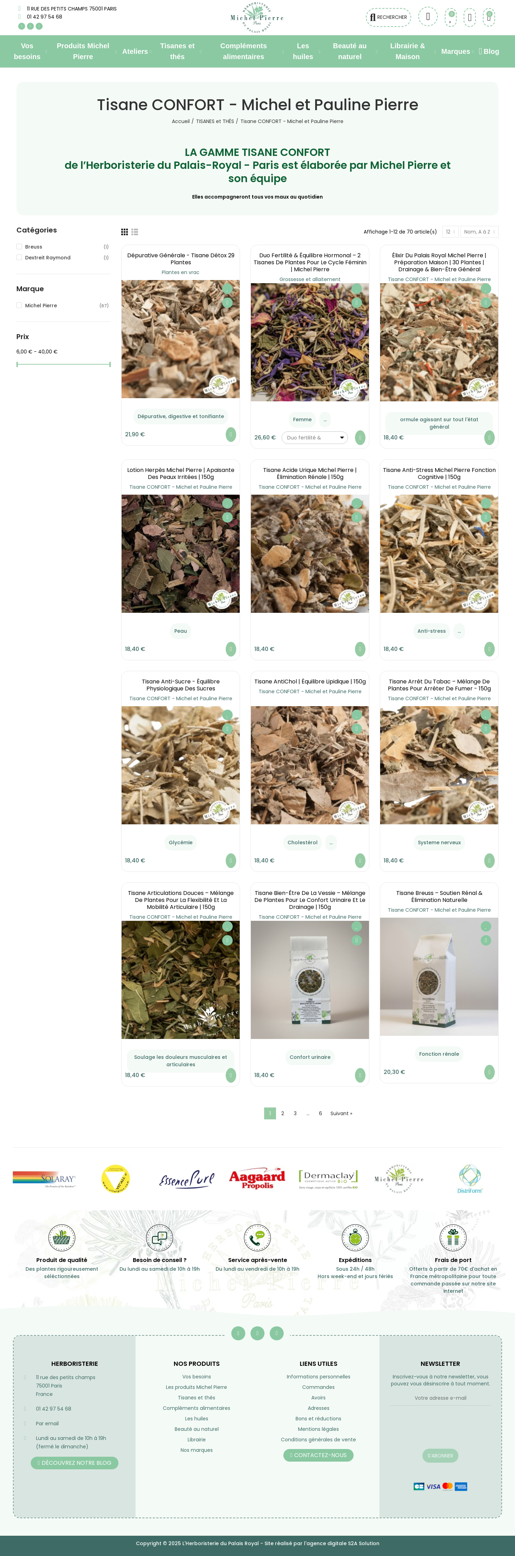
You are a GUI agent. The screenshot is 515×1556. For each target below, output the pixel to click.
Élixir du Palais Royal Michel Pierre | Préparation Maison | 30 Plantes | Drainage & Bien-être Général (439, 262)
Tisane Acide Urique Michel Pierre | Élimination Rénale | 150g (310, 473)
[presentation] (440, 1431)
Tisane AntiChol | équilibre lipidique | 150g (310, 681)
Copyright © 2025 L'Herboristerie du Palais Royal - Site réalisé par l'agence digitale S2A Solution (257, 1543)
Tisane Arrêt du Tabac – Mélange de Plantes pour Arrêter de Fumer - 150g (439, 685)
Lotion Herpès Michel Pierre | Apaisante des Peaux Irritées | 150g (180, 473)
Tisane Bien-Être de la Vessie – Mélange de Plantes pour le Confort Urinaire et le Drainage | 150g (309, 900)
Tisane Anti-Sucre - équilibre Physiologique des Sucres (181, 685)
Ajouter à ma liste (227, 289)
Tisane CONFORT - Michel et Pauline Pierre (439, 279)
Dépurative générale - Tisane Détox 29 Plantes (180, 258)
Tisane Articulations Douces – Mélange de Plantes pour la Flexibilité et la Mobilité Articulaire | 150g (181, 900)
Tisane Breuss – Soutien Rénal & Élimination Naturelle (439, 896)
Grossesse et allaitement (310, 279)
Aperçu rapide (227, 302)
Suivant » (341, 1113)
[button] (74, 1463)
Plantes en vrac (181, 272)
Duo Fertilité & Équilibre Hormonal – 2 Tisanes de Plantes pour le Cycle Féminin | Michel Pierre (310, 262)
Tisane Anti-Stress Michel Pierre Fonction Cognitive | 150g (439, 473)
